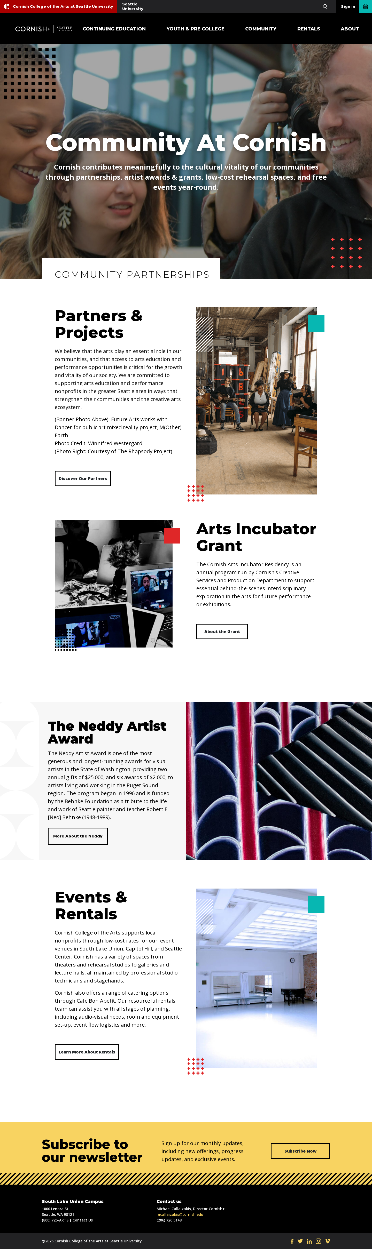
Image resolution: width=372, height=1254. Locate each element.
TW (300, 1246)
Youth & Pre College (195, 29)
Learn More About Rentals (87, 1057)
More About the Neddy (77, 839)
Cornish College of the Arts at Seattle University (63, 6)
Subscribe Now (300, 1156)
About (350, 29)
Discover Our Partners (83, 478)
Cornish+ (46, 29)
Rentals (308, 29)
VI (327, 1246)
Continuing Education (114, 29)
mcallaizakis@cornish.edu (180, 1219)
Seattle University (132, 6)
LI (309, 1246)
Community (260, 29)
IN (318, 1246)
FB (292, 1246)
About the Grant (222, 631)
